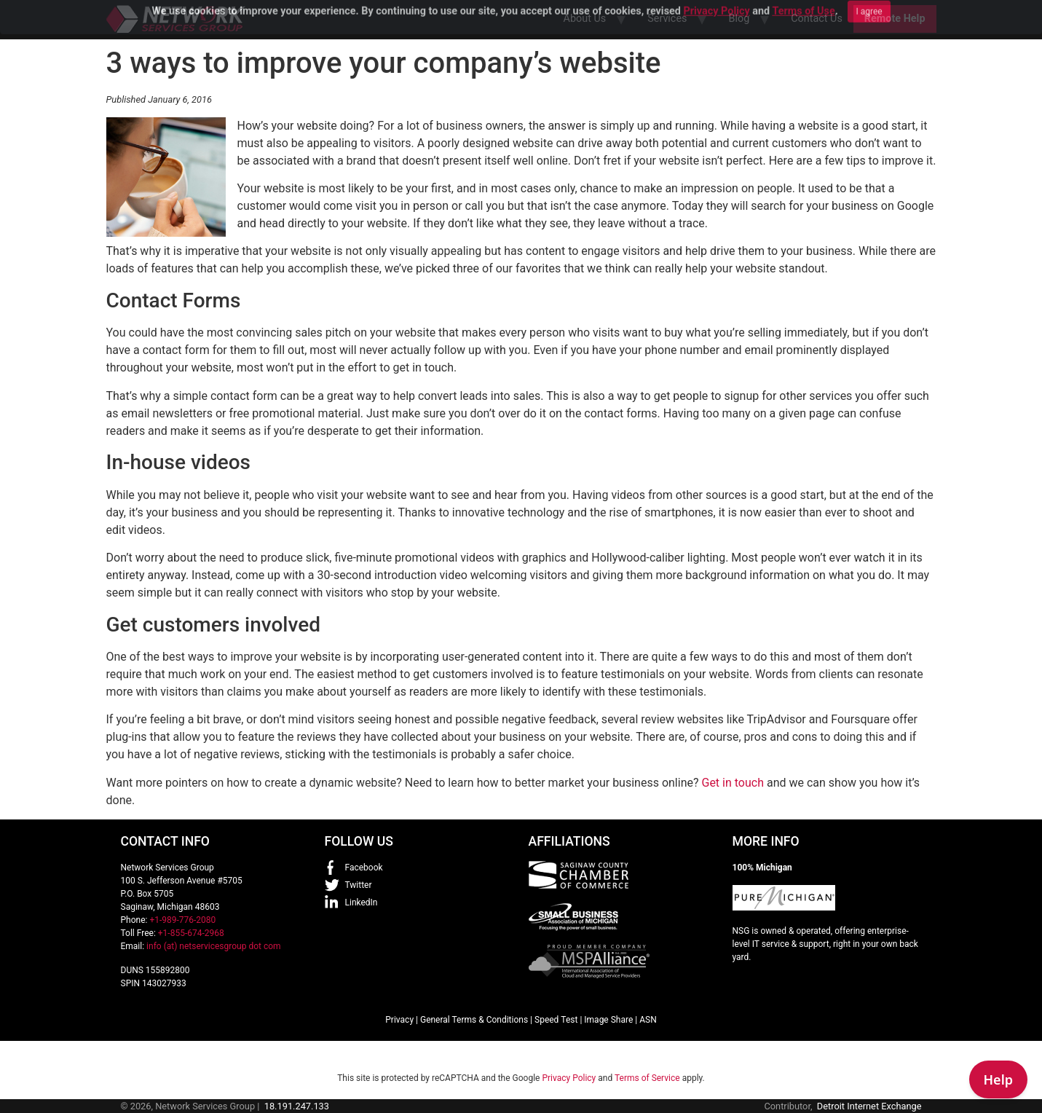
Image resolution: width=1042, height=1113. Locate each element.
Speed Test (555, 1020)
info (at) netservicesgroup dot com (213, 946)
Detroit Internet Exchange (869, 1106)
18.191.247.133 (296, 1106)
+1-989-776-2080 (182, 920)
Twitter (358, 885)
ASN (648, 1020)
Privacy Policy (569, 1078)
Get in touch (732, 783)
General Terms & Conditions (474, 1020)
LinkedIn (361, 902)
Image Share (608, 1020)
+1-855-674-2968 (191, 933)
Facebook (364, 867)
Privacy (399, 1020)
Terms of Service (647, 1078)
